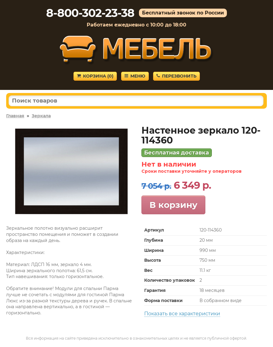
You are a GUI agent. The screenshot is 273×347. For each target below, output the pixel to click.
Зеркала (41, 116)
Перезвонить (176, 76)
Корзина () (95, 76)
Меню (135, 76)
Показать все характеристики (182, 314)
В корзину (173, 205)
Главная (15, 116)
